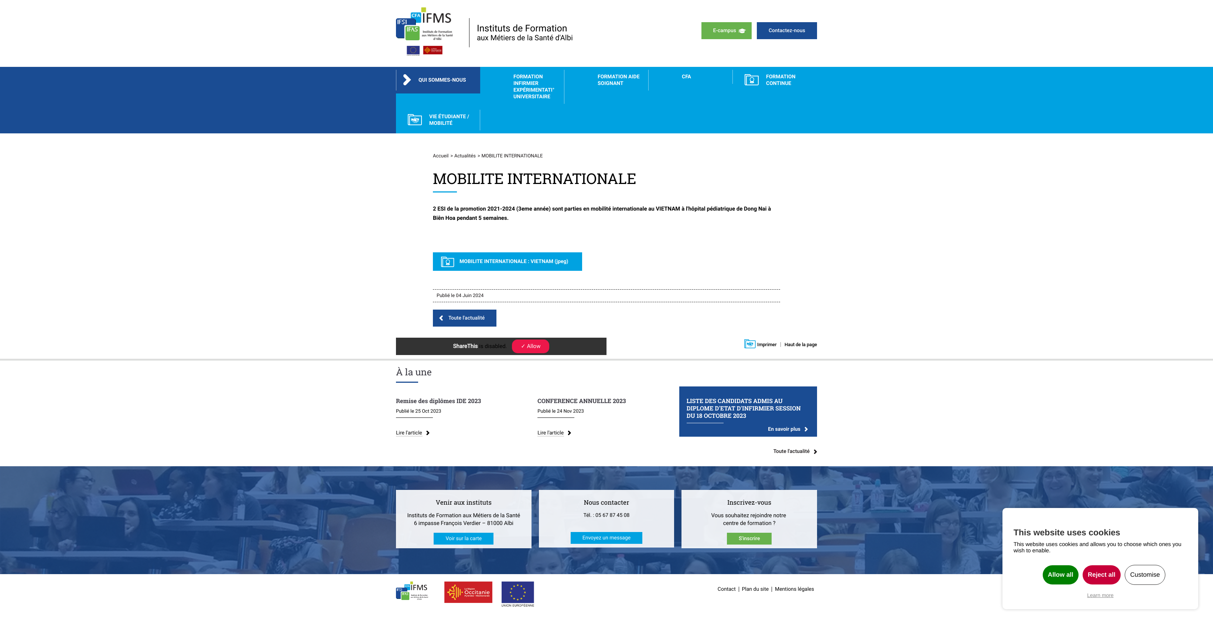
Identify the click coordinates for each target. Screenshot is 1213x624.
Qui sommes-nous (442, 80)
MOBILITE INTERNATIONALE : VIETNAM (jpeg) (513, 262)
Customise (1145, 574)
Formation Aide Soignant (619, 80)
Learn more (1100, 595)
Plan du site (755, 589)
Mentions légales (794, 589)
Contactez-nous (787, 31)
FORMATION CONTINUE (781, 80)
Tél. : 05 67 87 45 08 (607, 515)
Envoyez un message (606, 538)
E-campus (724, 31)
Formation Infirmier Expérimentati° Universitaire (533, 87)
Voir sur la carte (463, 539)
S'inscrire (749, 539)
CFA (686, 77)
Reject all (1101, 574)
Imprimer (767, 344)
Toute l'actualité (466, 318)
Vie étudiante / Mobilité (449, 120)
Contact (727, 589)
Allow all (1060, 574)
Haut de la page (801, 344)
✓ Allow (530, 346)
